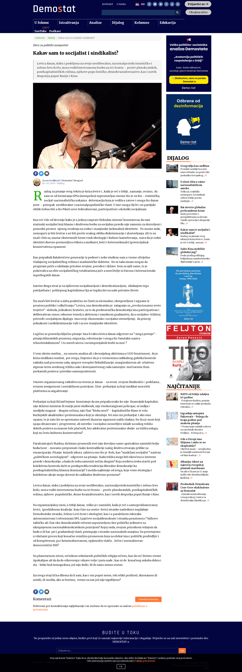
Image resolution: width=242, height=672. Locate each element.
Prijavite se (198, 4)
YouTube (40, 31)
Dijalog (118, 23)
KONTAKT (107, 4)
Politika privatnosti (144, 661)
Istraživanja (69, 23)
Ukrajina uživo (198, 12)
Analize (95, 23)
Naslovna (40, 38)
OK (182, 650)
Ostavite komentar (148, 599)
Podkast (55, 31)
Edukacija (168, 23)
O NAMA (121, 4)
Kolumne (141, 23)
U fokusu (41, 23)
